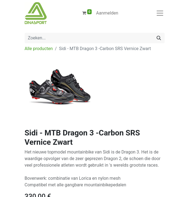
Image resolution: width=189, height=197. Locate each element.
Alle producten (39, 48)
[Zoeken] (159, 38)
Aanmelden (107, 13)
